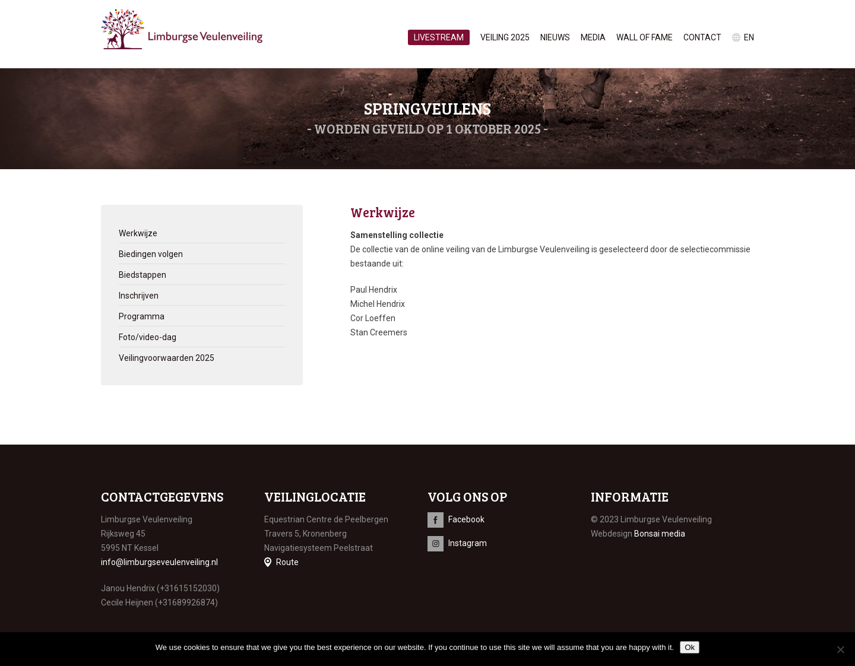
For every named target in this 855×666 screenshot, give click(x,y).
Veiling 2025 (505, 37)
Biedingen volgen (151, 254)
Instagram (467, 543)
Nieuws (555, 37)
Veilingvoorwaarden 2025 (166, 358)
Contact (702, 37)
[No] (840, 649)
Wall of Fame (644, 37)
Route (287, 562)
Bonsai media (659, 533)
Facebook (466, 519)
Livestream (439, 37)
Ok (690, 647)
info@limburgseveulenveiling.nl (159, 562)
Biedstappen (142, 275)
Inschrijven (139, 295)
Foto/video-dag (147, 337)
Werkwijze (138, 233)
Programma (141, 316)
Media (593, 37)
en (749, 37)
